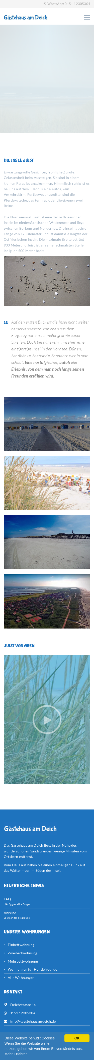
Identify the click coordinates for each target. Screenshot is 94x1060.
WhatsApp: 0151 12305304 (68, 4)
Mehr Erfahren (16, 1054)
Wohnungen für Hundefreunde (32, 969)
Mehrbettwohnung (23, 961)
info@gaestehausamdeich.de (33, 1021)
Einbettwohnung (21, 945)
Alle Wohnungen (21, 977)
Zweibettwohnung (22, 953)
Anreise (10, 913)
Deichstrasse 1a (23, 1005)
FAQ (7, 899)
